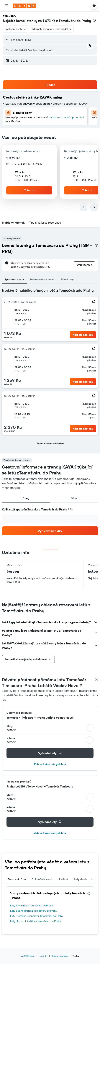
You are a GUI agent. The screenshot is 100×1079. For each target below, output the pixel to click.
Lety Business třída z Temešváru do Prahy (33, 910)
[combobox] (15, 29)
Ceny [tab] (26, 498)
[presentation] (94, 20)
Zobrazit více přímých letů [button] (50, 764)
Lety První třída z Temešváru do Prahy (31, 905)
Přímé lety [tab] (67, 279)
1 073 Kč (49, 21)
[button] (6, 6)
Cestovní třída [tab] (17, 879)
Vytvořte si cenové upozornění (66, 117)
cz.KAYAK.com (28, 955)
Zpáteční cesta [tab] (14, 279)
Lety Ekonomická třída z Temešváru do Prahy (35, 921)
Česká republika (60, 955)
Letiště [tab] (63, 879)
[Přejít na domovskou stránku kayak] (24, 6)
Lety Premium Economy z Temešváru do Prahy (36, 916)
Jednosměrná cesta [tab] (42, 279)
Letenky (43, 955)
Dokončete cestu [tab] (42, 879)
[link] (50, 530)
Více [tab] (74, 498)
